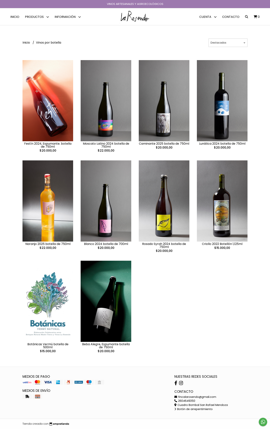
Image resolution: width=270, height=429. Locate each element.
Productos (37, 16)
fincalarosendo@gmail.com (195, 397)
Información (68, 16)
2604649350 (184, 401)
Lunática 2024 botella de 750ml (222, 143)
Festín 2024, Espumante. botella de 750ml (47, 145)
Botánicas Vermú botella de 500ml (47, 345)
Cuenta (208, 16)
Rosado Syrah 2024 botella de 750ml (164, 245)
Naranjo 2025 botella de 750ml (47, 244)
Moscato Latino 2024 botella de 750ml (106, 145)
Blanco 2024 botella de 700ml (106, 244)
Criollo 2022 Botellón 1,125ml (222, 244)
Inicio (14, 17)
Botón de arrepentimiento (193, 409)
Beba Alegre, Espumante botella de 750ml (106, 345)
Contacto (230, 17)
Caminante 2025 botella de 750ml (164, 143)
